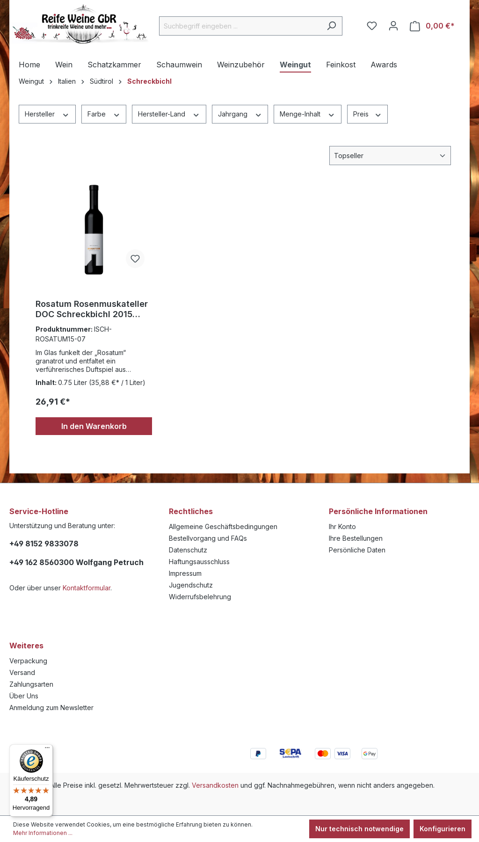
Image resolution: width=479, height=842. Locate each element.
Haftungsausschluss (199, 562)
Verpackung (28, 661)
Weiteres (26, 645)
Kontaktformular (86, 588)
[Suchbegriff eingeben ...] (240, 26)
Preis (367, 113)
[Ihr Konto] (393, 26)
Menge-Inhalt (307, 113)
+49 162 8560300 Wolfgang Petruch (76, 562)
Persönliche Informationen (378, 511)
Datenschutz (188, 550)
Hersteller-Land (169, 113)
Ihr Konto (342, 526)
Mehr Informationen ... (43, 832)
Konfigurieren (442, 829)
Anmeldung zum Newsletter (51, 707)
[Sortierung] (390, 155)
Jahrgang (240, 113)
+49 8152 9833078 (44, 543)
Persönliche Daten (357, 550)
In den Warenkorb (94, 426)
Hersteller (47, 113)
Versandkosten (215, 785)
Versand (22, 672)
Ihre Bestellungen (356, 538)
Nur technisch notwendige (359, 829)
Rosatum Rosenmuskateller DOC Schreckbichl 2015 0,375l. (92, 309)
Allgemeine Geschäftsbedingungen (223, 526)
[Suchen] (331, 26)
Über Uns (23, 696)
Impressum (185, 573)
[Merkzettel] (372, 26)
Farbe (104, 113)
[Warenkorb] (432, 26)
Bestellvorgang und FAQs (208, 538)
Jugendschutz (191, 585)
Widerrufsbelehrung (200, 597)
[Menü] (47, 749)
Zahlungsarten (31, 684)
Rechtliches (191, 511)
